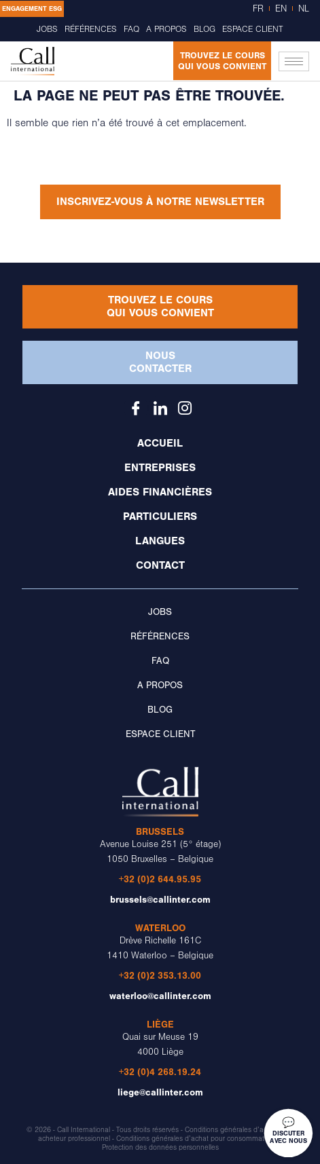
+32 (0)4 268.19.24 (160, 1072)
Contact (160, 565)
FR (258, 8)
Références (90, 29)
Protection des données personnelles (160, 1148)
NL (303, 8)
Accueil (160, 443)
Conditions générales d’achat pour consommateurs (197, 1139)
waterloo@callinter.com (160, 996)
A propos (166, 29)
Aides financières (160, 492)
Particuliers (160, 516)
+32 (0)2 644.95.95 (160, 879)
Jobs (46, 29)
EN (281, 8)
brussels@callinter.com (160, 899)
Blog (205, 29)
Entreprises (160, 468)
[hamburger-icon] (294, 61)
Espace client (254, 29)
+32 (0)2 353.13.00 (160, 975)
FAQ (131, 29)
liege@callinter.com (160, 1092)
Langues (160, 541)
